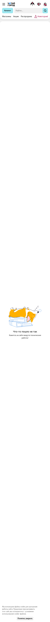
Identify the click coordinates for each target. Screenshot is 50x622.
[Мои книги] (38, 4)
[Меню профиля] (32, 4)
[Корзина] (45, 4)
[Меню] (3, 4)
